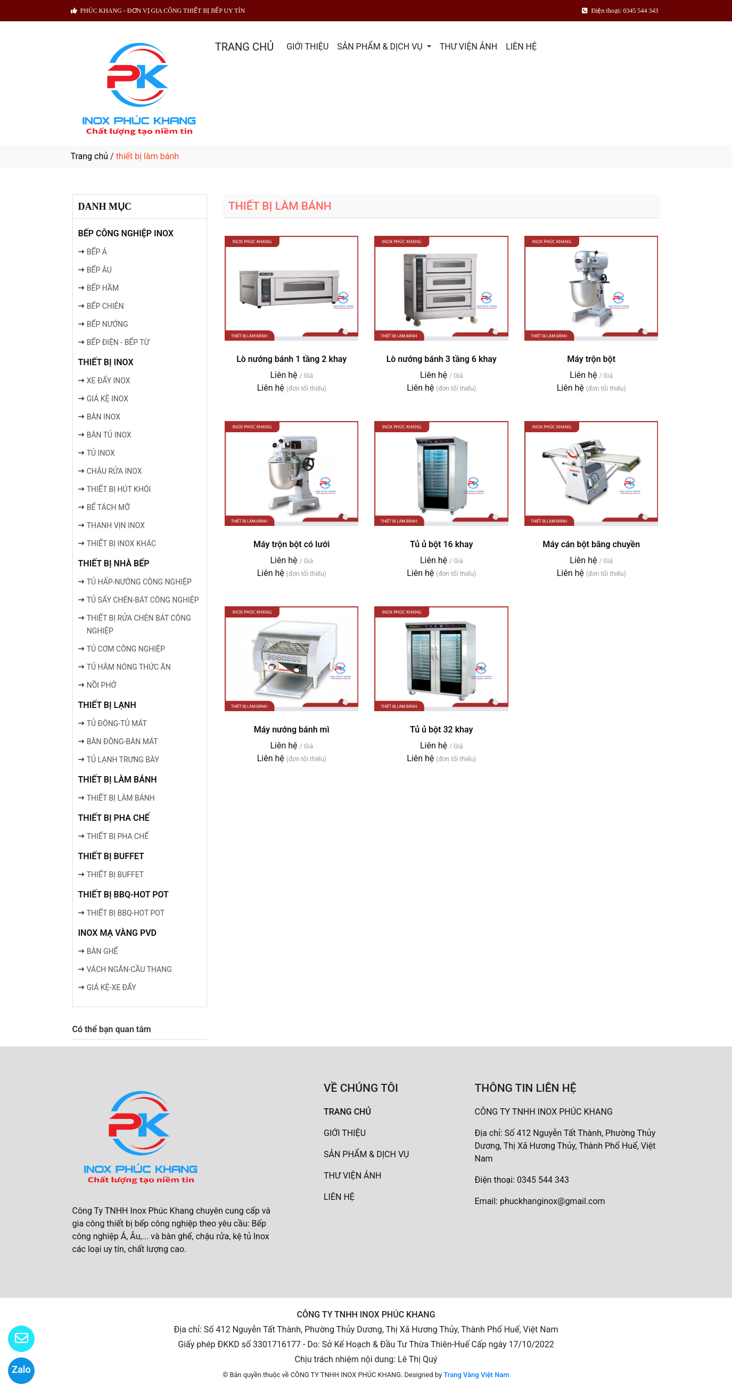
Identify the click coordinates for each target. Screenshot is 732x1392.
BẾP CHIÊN (105, 306)
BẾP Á (97, 252)
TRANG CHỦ (244, 46)
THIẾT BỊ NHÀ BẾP (114, 563)
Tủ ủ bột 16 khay (441, 544)
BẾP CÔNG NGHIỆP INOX (126, 233)
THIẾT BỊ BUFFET (111, 856)
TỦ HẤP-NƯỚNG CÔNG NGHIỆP (139, 582)
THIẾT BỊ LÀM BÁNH (117, 780)
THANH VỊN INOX (116, 525)
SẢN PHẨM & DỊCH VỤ (380, 47)
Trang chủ (90, 156)
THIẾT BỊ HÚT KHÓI (119, 489)
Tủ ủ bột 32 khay (441, 729)
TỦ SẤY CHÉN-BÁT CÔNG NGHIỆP (143, 600)
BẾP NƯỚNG (107, 324)
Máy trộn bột (591, 359)
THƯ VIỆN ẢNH (468, 47)
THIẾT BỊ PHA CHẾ (114, 818)
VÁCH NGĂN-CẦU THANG (129, 969)
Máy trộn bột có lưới (291, 544)
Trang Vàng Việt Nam (476, 1375)
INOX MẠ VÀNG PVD (117, 933)
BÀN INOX (103, 417)
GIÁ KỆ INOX (107, 398)
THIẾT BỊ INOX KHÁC (121, 543)
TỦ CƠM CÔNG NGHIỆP (126, 649)
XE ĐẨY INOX (108, 380)
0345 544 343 (543, 1180)
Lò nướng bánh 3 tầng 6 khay (441, 359)
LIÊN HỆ (521, 47)
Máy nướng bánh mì (292, 729)
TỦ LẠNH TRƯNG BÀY (123, 759)
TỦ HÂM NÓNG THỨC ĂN (129, 667)
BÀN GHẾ (102, 951)
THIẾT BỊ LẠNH (107, 705)
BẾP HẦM (103, 288)
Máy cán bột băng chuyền (591, 544)
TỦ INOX (101, 453)
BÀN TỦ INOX (109, 435)
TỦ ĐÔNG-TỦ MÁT (117, 723)
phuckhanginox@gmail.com (552, 1201)
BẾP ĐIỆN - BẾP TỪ (118, 342)
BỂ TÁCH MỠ (108, 507)
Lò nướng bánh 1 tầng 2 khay (291, 359)
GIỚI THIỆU (307, 47)
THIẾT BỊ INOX (106, 362)
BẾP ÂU (99, 270)
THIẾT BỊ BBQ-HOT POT (123, 894)
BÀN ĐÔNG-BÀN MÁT (122, 741)
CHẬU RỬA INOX (114, 471)
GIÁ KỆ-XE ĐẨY (111, 987)
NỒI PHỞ (101, 685)
